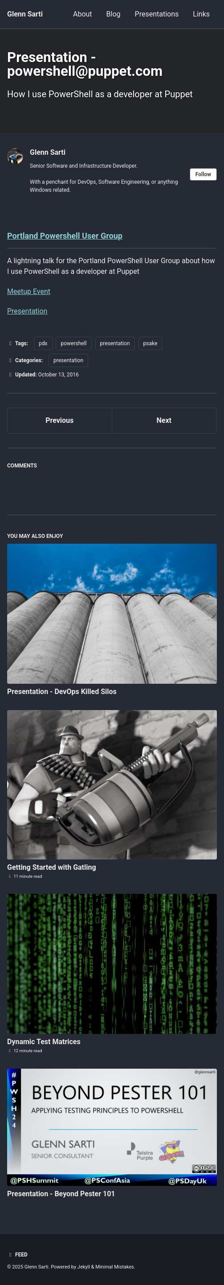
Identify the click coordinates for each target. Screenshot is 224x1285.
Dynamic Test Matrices (44, 1041)
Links (201, 14)
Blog (113, 14)
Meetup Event (28, 291)
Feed (17, 1255)
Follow (203, 174)
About (82, 14)
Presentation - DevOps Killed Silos (62, 691)
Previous (59, 420)
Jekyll (83, 1267)
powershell (73, 343)
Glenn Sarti (25, 14)
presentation (115, 343)
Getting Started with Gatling (51, 867)
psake (150, 343)
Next (164, 420)
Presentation (27, 311)
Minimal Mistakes (114, 1267)
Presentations (157, 14)
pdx (43, 343)
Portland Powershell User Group (64, 235)
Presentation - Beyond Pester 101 (61, 1194)
